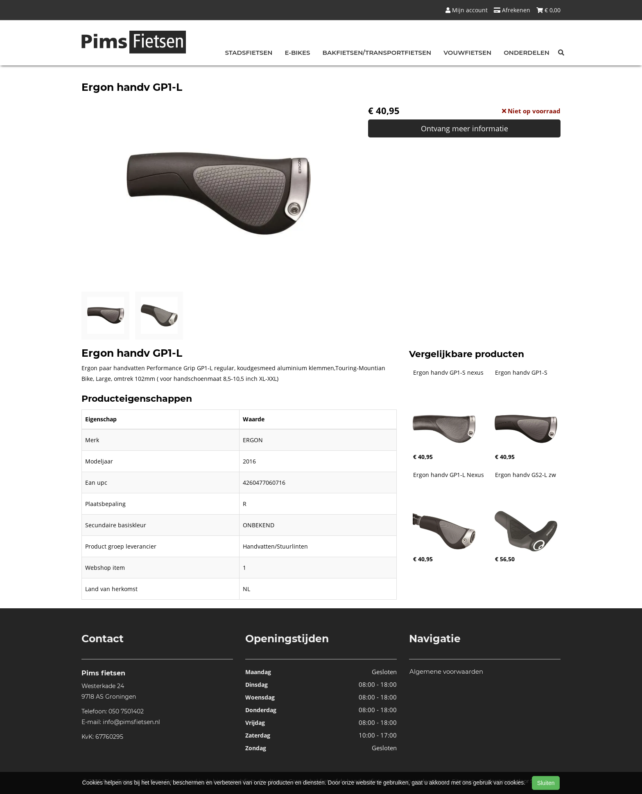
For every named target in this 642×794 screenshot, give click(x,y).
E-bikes (297, 52)
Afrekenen (512, 10)
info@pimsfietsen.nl (131, 722)
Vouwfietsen (467, 52)
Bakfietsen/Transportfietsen (377, 52)
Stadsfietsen (249, 52)
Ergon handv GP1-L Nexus (448, 475)
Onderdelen (526, 52)
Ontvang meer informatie (464, 128)
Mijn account (466, 10)
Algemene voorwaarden (446, 671)
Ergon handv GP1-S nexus (448, 372)
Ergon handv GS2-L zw (525, 475)
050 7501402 (126, 711)
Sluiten (546, 783)
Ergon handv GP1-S (521, 372)
